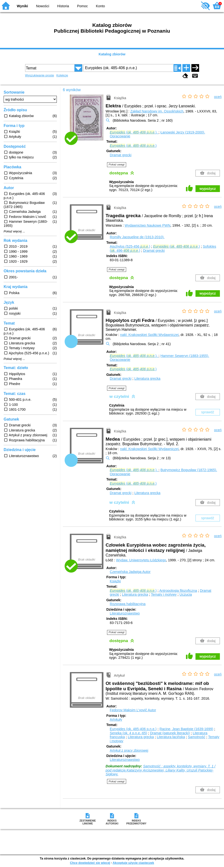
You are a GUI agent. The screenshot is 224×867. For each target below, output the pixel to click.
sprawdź (207, 412)
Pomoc (82, 6)
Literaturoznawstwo (125, 613)
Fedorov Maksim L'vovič (133, 710)
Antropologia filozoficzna (178, 591)
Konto (100, 6)
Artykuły (116, 719)
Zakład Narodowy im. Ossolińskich (156, 111)
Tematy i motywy (163, 594)
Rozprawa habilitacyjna (127, 604)
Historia (63, 6)
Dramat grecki (120, 155)
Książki (115, 581)
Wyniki (22, 6)
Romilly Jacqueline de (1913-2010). (137, 237)
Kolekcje (62, 75)
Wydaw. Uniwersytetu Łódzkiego (141, 560)
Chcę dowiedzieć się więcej (90, 863)
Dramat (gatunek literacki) (170, 733)
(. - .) (133, 146)
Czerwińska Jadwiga (130, 572)
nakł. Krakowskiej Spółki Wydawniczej (149, 335)
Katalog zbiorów (112, 54)
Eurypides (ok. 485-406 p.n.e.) (133, 729)
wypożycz (208, 189)
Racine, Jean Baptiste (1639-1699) (186, 729)
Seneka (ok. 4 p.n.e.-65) (128, 733)
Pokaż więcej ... (14, 231)
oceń (218, 97)
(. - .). (134, 132)
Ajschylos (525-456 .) (130, 246)
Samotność (196, 737)
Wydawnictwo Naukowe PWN (147, 225)
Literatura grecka (147, 378)
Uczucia (186, 594)
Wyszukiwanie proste (39, 75)
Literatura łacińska (171, 737)
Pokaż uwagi (116, 164)
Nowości (42, 6)
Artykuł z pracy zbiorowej (129, 750)
